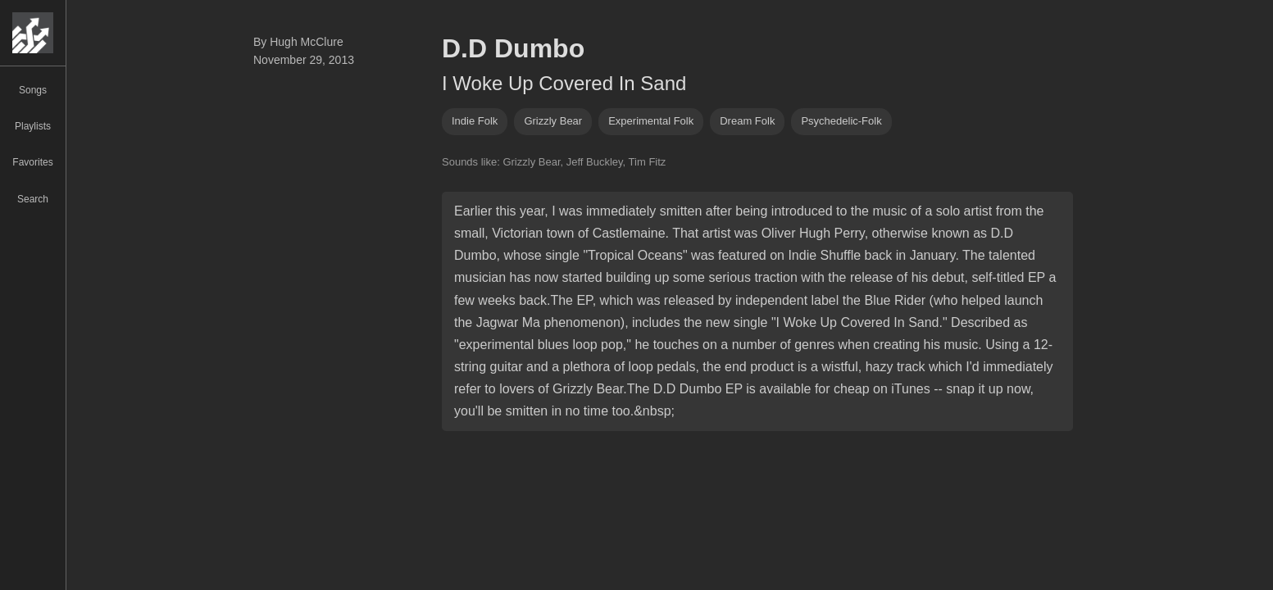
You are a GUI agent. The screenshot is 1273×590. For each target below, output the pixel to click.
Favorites (32, 162)
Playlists (33, 126)
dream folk (747, 121)
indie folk (475, 121)
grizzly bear (553, 121)
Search (32, 199)
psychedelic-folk (841, 121)
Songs (33, 90)
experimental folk (650, 121)
